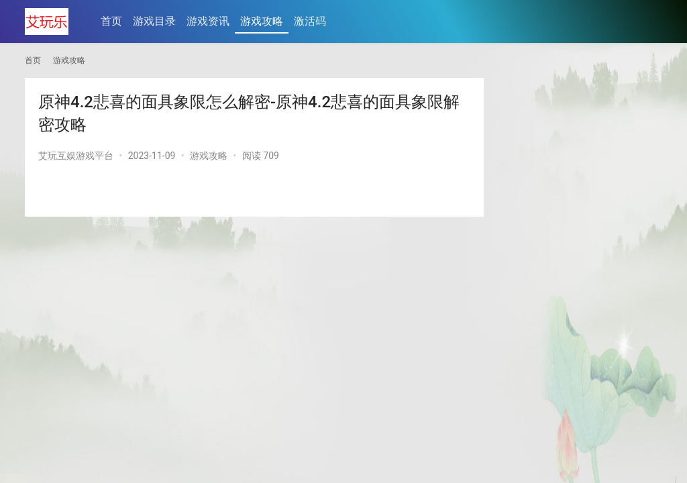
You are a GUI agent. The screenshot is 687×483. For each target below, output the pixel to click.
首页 (111, 21)
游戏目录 (154, 21)
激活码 (310, 21)
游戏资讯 (208, 21)
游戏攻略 (261, 21)
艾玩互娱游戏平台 (75, 155)
